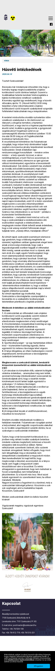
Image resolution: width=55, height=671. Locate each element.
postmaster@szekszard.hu (24, 625)
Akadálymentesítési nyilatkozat (15, 614)
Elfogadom (38, 666)
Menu (50, 18)
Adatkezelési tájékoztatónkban (21, 660)
